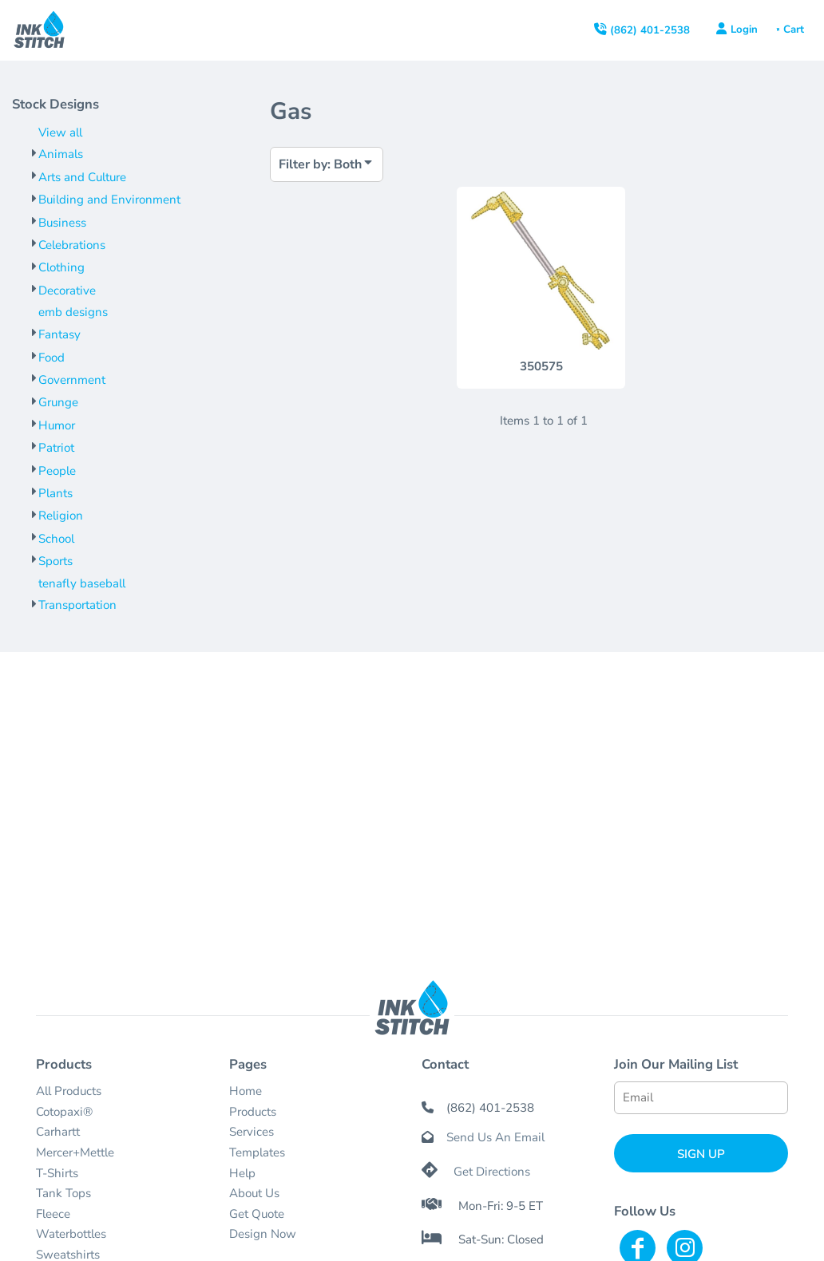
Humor (56, 425)
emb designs (73, 312)
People (57, 471)
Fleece (53, 1214)
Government (71, 380)
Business (62, 223)
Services (251, 1132)
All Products (68, 1091)
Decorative (67, 290)
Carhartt (58, 1132)
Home (245, 1091)
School (56, 539)
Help (242, 1173)
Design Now (262, 1234)
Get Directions (492, 1172)
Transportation (77, 605)
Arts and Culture (82, 177)
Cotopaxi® (64, 1112)
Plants (55, 493)
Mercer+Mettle (75, 1152)
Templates (257, 1152)
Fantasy (59, 334)
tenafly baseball (81, 583)
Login (744, 29)
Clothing (61, 267)
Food (51, 358)
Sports (55, 561)
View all (60, 132)
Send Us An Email (495, 1137)
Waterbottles (71, 1234)
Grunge (58, 402)
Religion (60, 516)
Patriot (56, 448)
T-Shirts (57, 1173)
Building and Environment (109, 200)
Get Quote (256, 1214)
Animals (60, 154)
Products (252, 1112)
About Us (254, 1193)
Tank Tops (63, 1193)
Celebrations (71, 245)
